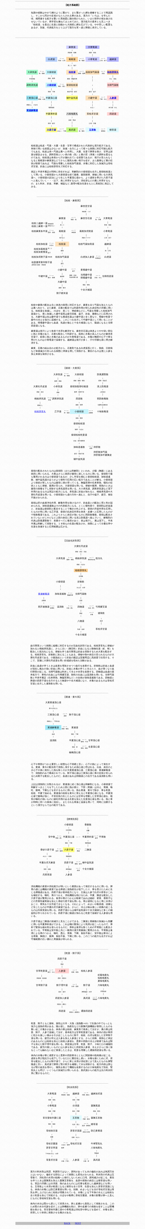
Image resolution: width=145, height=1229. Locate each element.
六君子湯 (68, 849)
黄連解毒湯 (43, 594)
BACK (67, 1223)
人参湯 (62, 971)
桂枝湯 (62, 244)
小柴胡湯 (79, 411)
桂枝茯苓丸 (40, 411)
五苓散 (75, 1118)
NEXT (78, 1223)
